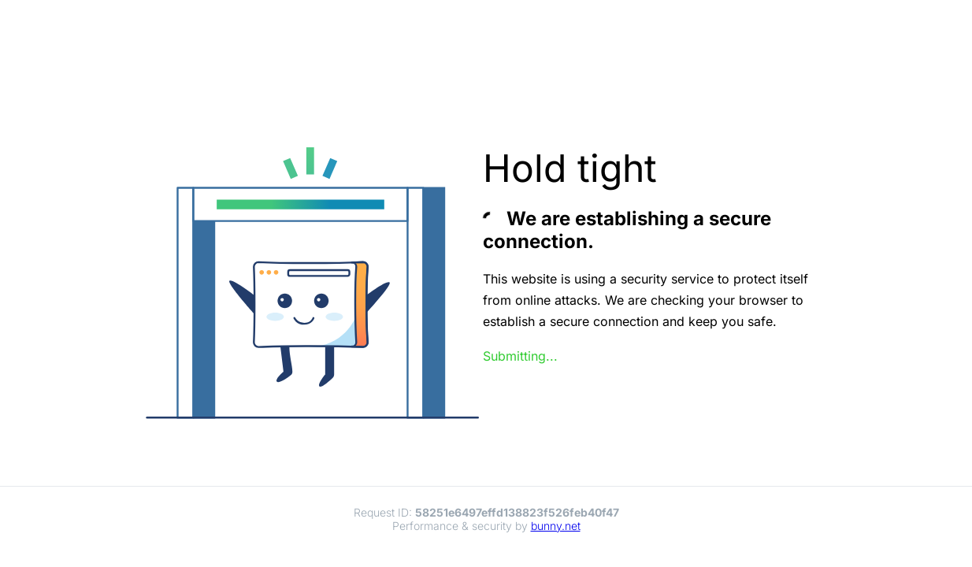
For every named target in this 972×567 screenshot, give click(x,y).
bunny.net (556, 525)
